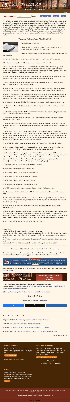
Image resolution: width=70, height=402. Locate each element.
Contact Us (51, 390)
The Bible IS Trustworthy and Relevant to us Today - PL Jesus (29, 320)
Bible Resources (21, 390)
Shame (10, 288)
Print (56, 16)
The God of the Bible (21, 286)
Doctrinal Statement (60, 390)
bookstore (11, 270)
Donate (55, 255)
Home (6, 390)
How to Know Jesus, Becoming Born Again (43, 286)
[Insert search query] (24, 16)
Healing (24, 288)
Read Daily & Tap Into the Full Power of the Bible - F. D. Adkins (29, 327)
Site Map (39, 391)
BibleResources (55, 29)
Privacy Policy (32, 391)
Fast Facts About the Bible (35, 300)
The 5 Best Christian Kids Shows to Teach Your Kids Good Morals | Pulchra (33, 331)
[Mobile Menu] (64, 12)
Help (63, 16)
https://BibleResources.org (50, 249)
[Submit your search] (29, 16)
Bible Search (45, 16)
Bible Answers (12, 390)
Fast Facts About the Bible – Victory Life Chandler (25, 323)
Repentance (17, 288)
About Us (45, 390)
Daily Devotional (37, 390)
